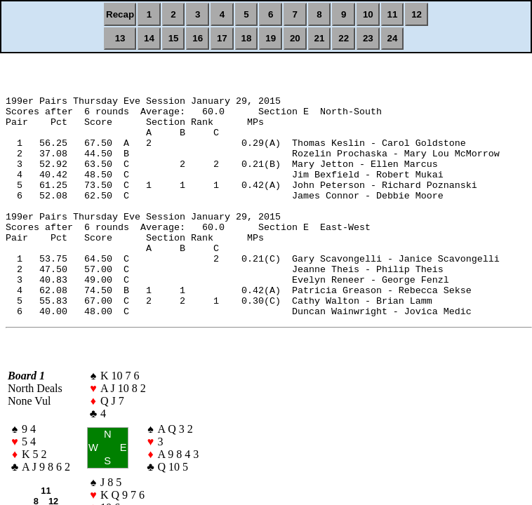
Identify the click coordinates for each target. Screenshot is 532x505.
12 (416, 14)
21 (319, 38)
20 (295, 38)
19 (270, 38)
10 (368, 14)
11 (392, 14)
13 (120, 38)
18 (246, 38)
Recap (120, 14)
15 (173, 38)
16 (197, 38)
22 (343, 38)
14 (149, 38)
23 (368, 38)
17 (222, 38)
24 (392, 38)
